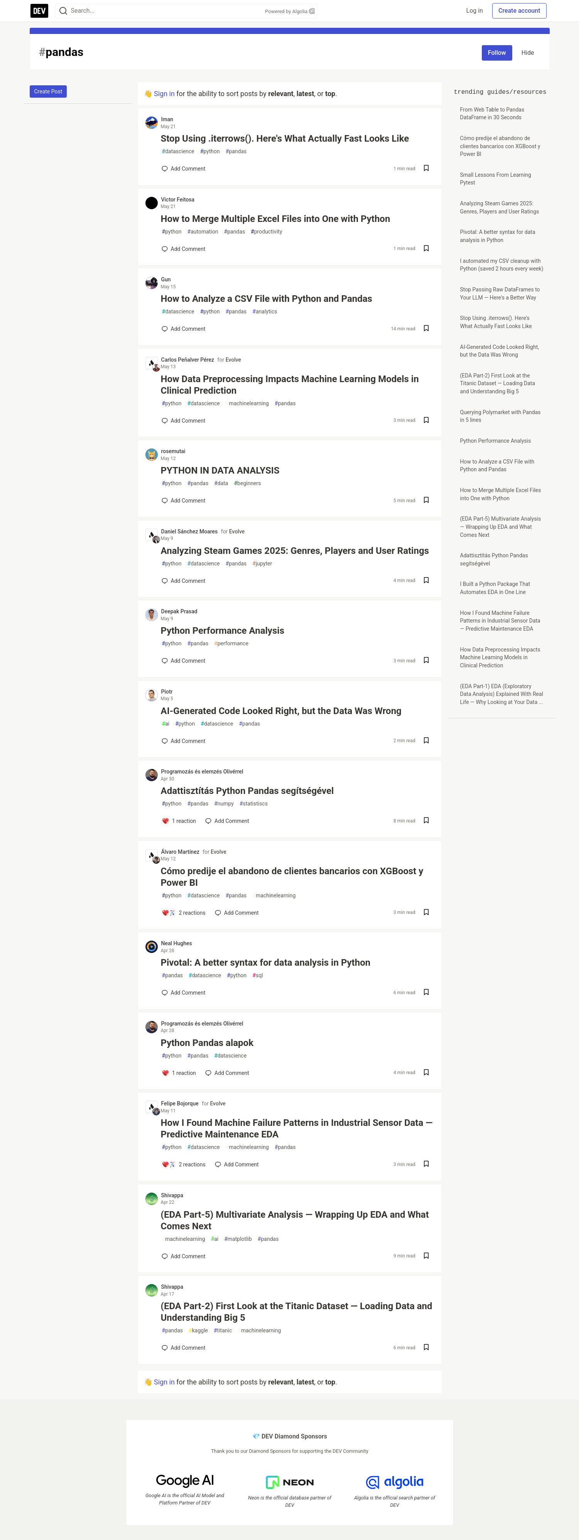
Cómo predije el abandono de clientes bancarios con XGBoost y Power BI (292, 877)
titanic (223, 1331)
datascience (178, 151)
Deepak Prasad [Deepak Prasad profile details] (179, 611)
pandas (236, 151)
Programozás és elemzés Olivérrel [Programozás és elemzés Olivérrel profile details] (202, 771)
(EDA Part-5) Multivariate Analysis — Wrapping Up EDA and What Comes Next (295, 1220)
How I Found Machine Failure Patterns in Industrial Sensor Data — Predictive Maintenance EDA (297, 1128)
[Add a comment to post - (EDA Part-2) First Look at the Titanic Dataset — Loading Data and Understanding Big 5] (183, 1348)
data (221, 483)
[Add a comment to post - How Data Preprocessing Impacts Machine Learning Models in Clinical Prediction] (183, 421)
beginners (247, 483)
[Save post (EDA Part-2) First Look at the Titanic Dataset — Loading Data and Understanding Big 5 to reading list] (426, 1348)
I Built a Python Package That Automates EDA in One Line (495, 588)
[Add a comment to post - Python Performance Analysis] (183, 661)
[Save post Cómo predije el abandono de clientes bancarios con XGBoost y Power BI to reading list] (426, 913)
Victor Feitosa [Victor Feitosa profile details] (178, 199)
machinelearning (247, 403)
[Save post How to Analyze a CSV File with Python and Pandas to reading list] (426, 329)
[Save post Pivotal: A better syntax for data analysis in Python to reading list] (426, 993)
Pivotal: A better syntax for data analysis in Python (266, 962)
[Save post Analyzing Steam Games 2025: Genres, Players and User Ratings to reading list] (426, 581)
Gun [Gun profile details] (166, 279)
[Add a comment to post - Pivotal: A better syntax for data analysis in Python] (183, 993)
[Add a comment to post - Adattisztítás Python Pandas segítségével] (179, 821)
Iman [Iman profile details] (167, 119)
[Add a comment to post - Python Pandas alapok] (179, 1073)
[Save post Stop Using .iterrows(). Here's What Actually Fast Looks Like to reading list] (426, 169)
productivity (266, 232)
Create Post (48, 91)
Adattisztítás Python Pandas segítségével (247, 790)
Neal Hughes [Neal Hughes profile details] (176, 943)
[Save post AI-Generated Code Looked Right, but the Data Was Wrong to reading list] (426, 741)
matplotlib (238, 1239)
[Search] (63, 11)
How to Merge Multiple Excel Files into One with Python (275, 218)
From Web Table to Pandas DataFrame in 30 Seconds (492, 114)
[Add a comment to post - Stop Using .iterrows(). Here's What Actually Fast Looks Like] (183, 168)
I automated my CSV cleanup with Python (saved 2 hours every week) (502, 265)
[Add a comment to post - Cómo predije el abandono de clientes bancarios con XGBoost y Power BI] (183, 913)
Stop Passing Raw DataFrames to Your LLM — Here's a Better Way (500, 293)
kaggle (198, 1331)
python (210, 151)
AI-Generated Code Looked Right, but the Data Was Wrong (281, 711)
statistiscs (254, 804)
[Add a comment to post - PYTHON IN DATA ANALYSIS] (183, 500)
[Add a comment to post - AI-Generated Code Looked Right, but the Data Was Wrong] (183, 741)
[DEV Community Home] (39, 11)
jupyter (262, 564)
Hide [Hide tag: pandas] (528, 52)
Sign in (164, 94)
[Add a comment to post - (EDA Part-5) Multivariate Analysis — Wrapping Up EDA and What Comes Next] (183, 1256)
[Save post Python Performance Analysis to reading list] (426, 661)
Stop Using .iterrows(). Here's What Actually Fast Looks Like (285, 138)
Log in (474, 10)
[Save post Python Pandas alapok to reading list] (426, 1073)
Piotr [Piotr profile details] (167, 692)
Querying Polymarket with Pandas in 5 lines (500, 416)
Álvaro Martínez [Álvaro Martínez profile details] (180, 852)
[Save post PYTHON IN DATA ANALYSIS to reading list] (426, 500)
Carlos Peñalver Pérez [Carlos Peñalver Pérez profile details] (187, 360)
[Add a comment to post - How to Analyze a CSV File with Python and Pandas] (183, 329)
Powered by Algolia (289, 11)
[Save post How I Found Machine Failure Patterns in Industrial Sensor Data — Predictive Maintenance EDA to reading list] (426, 1164)
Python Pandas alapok (207, 1042)
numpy (224, 804)
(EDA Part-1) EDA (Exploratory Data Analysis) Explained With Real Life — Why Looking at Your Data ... (502, 694)
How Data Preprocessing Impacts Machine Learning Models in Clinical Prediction (290, 385)
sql (257, 975)
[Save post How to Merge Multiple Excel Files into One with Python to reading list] (426, 249)
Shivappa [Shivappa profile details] (172, 1195)
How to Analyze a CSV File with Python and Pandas (266, 298)
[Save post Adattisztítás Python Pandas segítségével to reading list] (426, 821)
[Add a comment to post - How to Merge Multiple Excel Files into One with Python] (183, 249)
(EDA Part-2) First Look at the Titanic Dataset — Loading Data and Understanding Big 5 (296, 1312)
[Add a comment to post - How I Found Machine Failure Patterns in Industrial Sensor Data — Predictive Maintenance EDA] (183, 1164)
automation (202, 232)
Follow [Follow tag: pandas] (497, 52)
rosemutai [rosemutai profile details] (173, 451)
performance (231, 644)
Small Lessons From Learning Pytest (495, 179)
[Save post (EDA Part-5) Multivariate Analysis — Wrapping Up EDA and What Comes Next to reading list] (426, 1256)
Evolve (233, 360)
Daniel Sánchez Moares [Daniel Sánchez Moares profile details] (189, 531)
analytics (264, 312)
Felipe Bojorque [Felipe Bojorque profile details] (180, 1103)
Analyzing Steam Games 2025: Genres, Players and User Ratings (295, 550)
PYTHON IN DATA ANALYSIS (220, 470)
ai (166, 724)
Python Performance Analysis (222, 630)
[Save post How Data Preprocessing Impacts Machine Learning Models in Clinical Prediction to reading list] (426, 421)
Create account (519, 10)
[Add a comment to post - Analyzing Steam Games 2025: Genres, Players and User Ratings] (183, 581)
